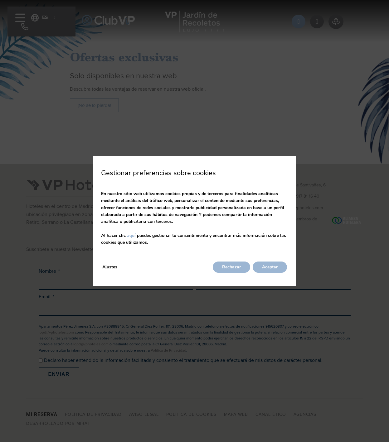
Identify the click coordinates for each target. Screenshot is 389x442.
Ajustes (109, 267)
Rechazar (231, 267)
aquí (131, 235)
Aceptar (270, 267)
